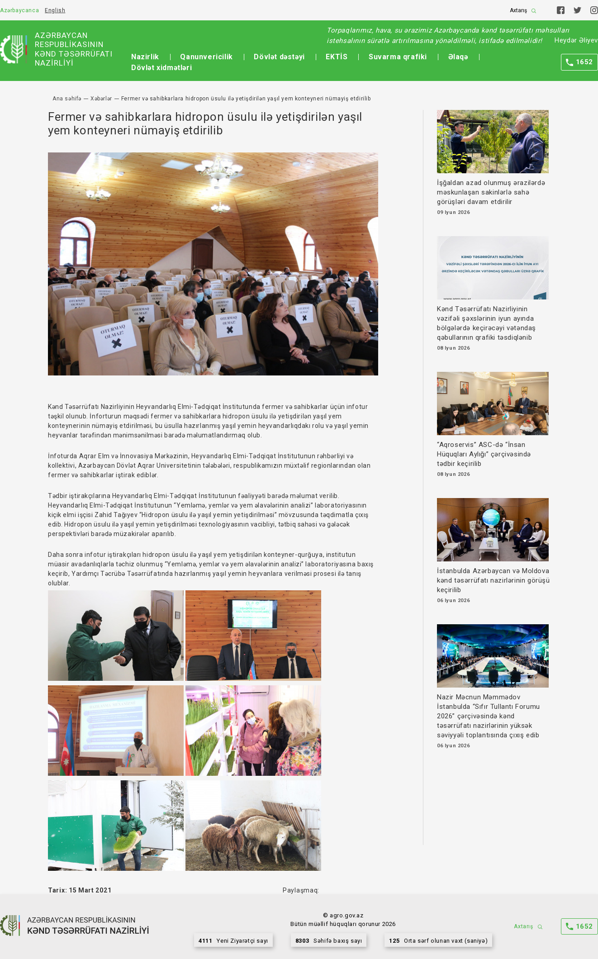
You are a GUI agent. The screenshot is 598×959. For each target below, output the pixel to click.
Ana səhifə (66, 98)
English (55, 10)
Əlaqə (458, 56)
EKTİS (336, 56)
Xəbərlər (101, 98)
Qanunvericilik (206, 56)
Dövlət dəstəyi (279, 56)
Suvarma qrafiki (398, 56)
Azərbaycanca (19, 10)
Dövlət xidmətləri (161, 67)
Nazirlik (145, 56)
